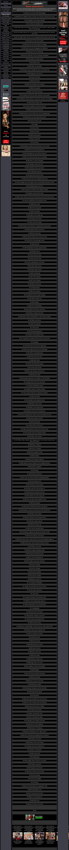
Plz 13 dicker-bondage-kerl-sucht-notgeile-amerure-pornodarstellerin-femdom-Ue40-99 (34, 182)
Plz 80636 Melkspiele (34, 670)
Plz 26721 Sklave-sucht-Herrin (34, 284)
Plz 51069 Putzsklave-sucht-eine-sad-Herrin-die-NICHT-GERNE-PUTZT (34, 510)
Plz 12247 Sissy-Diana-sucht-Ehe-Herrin (34, 175)
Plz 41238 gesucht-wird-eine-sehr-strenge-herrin (34, 411)
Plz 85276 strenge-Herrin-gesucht (34, 691)
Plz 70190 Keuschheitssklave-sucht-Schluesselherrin (34, 604)
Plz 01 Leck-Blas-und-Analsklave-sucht (34, 24)
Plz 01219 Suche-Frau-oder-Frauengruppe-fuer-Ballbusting (34, 48)
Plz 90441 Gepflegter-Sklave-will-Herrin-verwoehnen (34, 760)
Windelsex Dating (6, 20)
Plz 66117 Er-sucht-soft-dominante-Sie (34, 557)
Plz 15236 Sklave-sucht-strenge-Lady (34, 215)
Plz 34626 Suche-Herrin (34, 360)
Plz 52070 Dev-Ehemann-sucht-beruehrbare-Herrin (34, 517)
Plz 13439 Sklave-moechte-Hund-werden (34, 193)
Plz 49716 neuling (34, 470)
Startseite (6, 5)
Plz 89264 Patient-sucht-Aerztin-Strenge (34, 742)
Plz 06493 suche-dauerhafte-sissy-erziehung (34, 84)
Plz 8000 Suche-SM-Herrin (34, 648)
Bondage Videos (5, 35)
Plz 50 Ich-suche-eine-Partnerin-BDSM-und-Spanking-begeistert (34, 477)
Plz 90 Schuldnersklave (34, 757)
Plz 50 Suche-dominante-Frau (34, 481)
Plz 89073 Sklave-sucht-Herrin (34, 738)
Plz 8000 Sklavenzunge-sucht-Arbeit (34, 644)
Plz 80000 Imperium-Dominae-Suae (34, 659)
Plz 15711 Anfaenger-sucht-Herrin (34, 218)
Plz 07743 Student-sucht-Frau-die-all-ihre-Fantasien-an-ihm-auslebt (34, 95)
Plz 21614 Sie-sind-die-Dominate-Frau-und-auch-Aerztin (34, 236)
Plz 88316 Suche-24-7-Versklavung (34, 728)
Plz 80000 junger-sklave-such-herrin (34, 662)
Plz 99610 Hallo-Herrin (34, 800)
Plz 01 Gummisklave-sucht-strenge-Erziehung (34, 20)
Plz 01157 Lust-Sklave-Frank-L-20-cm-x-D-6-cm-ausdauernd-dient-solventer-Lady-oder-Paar (34, 37)
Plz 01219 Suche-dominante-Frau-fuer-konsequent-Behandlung (34, 55)
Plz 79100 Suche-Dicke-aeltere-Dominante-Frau (34, 630)
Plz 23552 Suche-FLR (34, 244)
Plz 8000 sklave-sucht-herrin (34, 651)
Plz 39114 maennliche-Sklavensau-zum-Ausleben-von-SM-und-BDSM (34, 378)
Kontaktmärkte (6, 46)
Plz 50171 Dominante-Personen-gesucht (34, 484)
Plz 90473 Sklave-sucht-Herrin (34, 764)
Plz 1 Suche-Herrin (34, 142)
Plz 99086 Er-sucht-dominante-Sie (34, 797)
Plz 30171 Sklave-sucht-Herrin (34, 320)
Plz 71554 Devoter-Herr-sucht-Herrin (34, 611)
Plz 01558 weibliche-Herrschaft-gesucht (34, 59)
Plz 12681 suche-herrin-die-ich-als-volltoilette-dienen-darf (34, 178)
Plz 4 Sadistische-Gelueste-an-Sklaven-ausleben (34, 389)
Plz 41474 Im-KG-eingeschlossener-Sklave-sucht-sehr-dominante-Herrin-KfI (34, 414)
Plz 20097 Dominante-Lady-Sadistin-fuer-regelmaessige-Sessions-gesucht (34, 226)
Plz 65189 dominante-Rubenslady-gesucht (34, 553)
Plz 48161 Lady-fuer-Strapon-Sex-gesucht (34, 459)
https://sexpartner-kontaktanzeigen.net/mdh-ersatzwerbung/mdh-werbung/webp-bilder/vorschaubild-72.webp (50, 835)
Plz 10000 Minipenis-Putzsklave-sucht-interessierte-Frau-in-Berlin (34, 146)
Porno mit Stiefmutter (5, 73)
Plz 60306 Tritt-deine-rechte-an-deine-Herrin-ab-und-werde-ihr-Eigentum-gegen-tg (34, 539)
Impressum (5, 1)
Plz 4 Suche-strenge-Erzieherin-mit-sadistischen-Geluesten (34, 392)
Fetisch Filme (6, 56)
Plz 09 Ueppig (34, 124)
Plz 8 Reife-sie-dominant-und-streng (34, 633)
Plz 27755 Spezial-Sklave (34, 287)
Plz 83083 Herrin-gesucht (34, 677)
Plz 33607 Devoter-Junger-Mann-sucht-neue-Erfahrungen (34, 349)
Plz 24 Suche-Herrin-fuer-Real (34, 255)
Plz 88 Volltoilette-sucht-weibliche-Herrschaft (34, 720)
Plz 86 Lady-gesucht (34, 695)
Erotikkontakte (6, 48)
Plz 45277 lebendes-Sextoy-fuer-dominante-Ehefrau (34, 432)
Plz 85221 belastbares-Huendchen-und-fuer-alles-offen (34, 688)
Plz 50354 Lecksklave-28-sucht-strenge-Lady (34, 495)
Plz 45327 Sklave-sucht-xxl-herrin (34, 436)
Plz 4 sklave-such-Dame (34, 396)
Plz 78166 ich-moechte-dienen (34, 622)
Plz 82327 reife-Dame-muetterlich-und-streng (34, 673)
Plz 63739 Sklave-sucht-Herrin (34, 546)
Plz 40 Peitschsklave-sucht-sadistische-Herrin (34, 400)
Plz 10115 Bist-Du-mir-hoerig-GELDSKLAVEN (34, 149)
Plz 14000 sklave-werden (34, 204)
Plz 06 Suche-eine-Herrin (34, 77)
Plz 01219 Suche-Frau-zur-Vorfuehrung (34, 51)
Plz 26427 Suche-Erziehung (34, 276)
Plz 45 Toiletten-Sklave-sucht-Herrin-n (34, 425)
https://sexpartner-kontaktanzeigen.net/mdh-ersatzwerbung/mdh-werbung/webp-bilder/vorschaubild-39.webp (29, 835)
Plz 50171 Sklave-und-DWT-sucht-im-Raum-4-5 (34, 488)
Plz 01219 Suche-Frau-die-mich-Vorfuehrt (34, 40)
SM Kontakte (6, 52)
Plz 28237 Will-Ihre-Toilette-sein (34, 298)
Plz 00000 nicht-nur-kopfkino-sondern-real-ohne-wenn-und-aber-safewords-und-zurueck (34, 16)
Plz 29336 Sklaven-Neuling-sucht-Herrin (34, 313)
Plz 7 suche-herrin (34, 593)
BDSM (6, 60)
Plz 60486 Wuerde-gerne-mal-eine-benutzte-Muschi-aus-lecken (34, 542)
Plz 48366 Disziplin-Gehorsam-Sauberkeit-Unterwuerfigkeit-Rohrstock (34, 463)
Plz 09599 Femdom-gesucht (34, 135)
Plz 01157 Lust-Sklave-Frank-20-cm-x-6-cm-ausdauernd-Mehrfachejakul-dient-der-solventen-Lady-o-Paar (34, 33)
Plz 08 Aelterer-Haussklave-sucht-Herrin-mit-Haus (34, 106)
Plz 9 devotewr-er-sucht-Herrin (34, 749)
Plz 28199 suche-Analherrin (34, 291)
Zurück (34, 810)
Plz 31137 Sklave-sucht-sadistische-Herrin (34, 334)
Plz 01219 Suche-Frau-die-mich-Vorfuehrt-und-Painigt (34, 44)
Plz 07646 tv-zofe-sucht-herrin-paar (35, 91)
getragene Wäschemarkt (6, 30)
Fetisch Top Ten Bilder (5, 25)
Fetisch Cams (6, 63)
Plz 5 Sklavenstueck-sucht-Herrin (34, 474)
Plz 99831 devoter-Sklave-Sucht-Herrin (34, 804)
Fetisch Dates (6, 27)
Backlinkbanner (6, 76)
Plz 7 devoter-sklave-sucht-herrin (34, 590)
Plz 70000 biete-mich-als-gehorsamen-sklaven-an (34, 601)
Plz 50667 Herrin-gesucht (34, 503)
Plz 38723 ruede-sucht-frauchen (34, 367)
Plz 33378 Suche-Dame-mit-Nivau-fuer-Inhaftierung (34, 345)
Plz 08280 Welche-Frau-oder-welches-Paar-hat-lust (34, 117)
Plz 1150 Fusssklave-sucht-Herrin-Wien (34, 164)
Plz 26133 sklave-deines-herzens (34, 265)
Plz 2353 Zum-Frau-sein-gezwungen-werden (34, 240)
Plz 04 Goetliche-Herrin (34, 62)
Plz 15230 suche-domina (34, 211)
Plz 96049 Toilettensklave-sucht (35, 789)
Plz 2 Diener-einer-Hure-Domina (34, 222)
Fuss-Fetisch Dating (6, 65)
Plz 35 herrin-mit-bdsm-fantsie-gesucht (34, 363)
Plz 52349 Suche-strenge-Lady (34, 524)
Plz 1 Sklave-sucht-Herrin (34, 138)
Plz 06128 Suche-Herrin (34, 80)
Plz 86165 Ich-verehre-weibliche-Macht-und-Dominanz (34, 702)
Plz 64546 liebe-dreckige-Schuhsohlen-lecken (34, 550)
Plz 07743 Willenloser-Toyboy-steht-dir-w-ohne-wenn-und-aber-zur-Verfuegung (34, 99)
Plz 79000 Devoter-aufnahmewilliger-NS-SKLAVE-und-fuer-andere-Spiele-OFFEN (34, 626)
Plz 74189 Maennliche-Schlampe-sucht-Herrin (34, 615)
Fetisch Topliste (5, 22)
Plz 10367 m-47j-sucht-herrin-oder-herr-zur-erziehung (34, 157)
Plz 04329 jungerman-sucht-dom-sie (34, 73)
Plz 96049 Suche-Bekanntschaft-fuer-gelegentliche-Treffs (34, 786)
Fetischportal (6, 54)
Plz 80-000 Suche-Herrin (34, 637)
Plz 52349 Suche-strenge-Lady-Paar (34, 521)
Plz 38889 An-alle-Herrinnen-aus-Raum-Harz (34, 371)
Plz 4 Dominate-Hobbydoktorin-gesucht (34, 385)
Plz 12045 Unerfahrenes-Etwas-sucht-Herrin (34, 167)
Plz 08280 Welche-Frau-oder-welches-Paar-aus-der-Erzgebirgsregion (34, 113)
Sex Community (5, 43)
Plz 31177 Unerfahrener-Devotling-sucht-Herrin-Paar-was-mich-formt (34, 338)
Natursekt (6, 50)
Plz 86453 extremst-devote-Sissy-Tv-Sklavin (34, 706)
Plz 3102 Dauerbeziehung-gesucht (34, 331)
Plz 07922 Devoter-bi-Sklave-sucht (34, 102)
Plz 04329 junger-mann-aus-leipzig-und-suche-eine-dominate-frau (34, 70)
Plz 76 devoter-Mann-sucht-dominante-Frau (34, 619)
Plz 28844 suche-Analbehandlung (34, 305)
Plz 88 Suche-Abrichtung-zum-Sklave (34, 717)
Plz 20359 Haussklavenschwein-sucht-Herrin (34, 229)
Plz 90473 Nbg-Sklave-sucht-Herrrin (34, 767)
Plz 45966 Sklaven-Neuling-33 (34, 445)
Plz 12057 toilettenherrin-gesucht (34, 171)
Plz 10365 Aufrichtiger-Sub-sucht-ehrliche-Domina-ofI (34, 153)
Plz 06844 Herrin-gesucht (34, 88)
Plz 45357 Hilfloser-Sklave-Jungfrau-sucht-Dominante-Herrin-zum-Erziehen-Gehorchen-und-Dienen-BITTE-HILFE (34, 440)
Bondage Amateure (6, 37)
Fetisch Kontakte (6, 33)
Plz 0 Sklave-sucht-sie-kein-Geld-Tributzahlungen (34, 13)
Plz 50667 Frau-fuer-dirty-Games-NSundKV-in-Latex (34, 499)
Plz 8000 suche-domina (34, 655)
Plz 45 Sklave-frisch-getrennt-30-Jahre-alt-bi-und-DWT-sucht (34, 429)
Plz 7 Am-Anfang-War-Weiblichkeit (34, 582)
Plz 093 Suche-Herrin (34, 131)
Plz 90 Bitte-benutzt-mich (34, 753)
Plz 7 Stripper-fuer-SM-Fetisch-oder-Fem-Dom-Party (34, 586)
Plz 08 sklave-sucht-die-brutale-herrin (34, 109)
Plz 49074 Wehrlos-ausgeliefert (34, 466)
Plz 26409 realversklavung (34, 273)
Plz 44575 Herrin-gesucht (34, 422)
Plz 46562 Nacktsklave (34, 455)
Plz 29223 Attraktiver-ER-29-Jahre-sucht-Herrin (34, 309)
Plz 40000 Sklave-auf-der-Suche (34, 403)
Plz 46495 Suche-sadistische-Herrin (34, 452)
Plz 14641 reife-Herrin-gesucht (34, 207)
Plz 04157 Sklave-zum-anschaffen (34, 66)
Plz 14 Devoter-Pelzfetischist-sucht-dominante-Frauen (34, 200)
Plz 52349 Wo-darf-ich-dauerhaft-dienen (35, 528)
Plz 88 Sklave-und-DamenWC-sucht (34, 713)
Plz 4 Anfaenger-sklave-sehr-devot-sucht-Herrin (34, 382)
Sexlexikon (6, 67)
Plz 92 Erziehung (34, 782)
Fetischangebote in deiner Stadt (6, 70)
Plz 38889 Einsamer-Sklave (34, 374)
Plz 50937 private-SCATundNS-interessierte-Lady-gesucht (34, 506)
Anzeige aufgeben (6, 11)
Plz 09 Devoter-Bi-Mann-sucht (34, 120)
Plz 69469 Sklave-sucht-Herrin (34, 579)
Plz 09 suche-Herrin (34, 128)
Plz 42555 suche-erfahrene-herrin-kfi (34, 418)
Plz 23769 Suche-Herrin (34, 251)
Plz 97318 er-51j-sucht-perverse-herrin (34, 793)
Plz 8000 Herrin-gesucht (34, 640)
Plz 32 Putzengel (34, 342)
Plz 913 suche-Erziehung (34, 775)
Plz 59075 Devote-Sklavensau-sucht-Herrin (34, 535)
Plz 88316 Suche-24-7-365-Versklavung (34, 724)
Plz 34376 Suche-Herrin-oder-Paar (34, 356)
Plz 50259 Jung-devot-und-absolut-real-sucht (34, 492)
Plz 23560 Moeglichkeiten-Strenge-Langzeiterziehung (34, 247)
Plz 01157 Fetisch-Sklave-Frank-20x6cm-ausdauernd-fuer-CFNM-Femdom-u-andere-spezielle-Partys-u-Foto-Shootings (34, 28)
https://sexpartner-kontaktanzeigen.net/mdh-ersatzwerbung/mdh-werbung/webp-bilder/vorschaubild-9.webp (39, 835)
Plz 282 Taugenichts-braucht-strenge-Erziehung (34, 295)
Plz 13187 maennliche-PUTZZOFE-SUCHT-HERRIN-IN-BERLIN (34, 189)
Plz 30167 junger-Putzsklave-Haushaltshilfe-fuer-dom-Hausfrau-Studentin (34, 316)
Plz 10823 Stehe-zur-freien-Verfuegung (34, 160)
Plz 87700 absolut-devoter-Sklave (34, 709)
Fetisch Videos (6, 58)
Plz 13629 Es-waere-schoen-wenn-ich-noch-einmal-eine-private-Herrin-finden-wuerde (34, 197)
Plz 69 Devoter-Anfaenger (34, 564)
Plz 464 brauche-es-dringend (34, 448)
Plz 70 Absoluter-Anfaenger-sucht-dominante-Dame (34, 597)
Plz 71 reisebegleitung (34, 608)
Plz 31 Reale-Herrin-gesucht (34, 324)
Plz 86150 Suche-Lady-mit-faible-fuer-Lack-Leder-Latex (34, 699)
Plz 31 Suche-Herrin (34, 327)
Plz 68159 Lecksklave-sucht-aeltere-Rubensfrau (34, 561)
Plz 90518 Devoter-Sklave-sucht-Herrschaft (34, 771)
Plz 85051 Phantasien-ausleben (34, 684)
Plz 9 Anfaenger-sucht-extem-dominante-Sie (34, 746)
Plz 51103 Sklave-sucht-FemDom (34, 513)
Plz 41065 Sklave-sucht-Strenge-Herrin (34, 407)
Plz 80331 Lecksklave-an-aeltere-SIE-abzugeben (34, 666)
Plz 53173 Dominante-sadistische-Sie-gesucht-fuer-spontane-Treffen (34, 532)
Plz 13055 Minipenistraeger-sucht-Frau (34, 186)
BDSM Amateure (5, 39)
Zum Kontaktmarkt (6, 8)
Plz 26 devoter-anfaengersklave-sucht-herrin (34, 262)
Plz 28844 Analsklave (34, 302)
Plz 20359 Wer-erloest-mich (34, 233)
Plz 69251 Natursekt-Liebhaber (34, 572)
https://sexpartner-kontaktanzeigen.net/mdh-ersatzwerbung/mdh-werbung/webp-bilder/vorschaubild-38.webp (18, 835)
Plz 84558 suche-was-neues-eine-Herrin (34, 680)
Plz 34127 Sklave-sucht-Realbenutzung (34, 353)
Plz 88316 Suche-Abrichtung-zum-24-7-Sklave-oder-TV (34, 731)
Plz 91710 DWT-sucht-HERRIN (34, 778)
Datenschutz (6, 78)
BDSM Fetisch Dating (5, 18)
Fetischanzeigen (5, 16)
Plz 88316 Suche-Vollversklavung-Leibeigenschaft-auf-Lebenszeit (34, 735)
